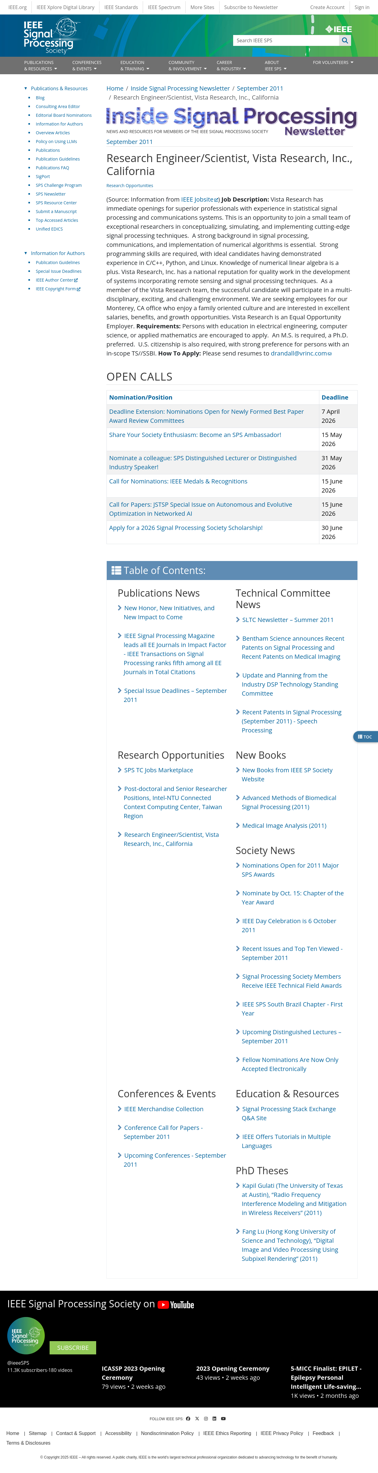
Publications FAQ (52, 168)
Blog (40, 97)
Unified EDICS (49, 229)
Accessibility (118, 1433)
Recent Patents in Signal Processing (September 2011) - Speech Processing (292, 721)
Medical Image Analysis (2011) (285, 825)
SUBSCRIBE (73, 1348)
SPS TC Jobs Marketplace (158, 770)
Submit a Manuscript (56, 211)
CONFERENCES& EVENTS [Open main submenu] (87, 65)
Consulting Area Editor (58, 106)
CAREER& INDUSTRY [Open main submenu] (229, 65)
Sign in (362, 7)
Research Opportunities (129, 185)
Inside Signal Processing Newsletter (180, 88)
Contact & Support (76, 1433)
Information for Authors (59, 124)
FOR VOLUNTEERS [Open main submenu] (331, 62)
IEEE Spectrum (164, 7)
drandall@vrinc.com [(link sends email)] (301, 353)
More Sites (202, 7)
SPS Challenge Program (59, 185)
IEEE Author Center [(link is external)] (57, 280)
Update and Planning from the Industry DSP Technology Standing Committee (290, 684)
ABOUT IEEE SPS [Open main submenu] (273, 65)
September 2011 (260, 88)
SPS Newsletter (51, 194)
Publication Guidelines (58, 159)
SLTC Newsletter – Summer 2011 (288, 620)
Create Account (327, 7)
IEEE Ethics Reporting (227, 1433)
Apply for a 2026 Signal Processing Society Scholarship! (185, 528)
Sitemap (38, 1433)
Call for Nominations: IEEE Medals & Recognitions (178, 481)
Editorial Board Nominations (64, 115)
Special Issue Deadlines (59, 271)
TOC (365, 736)
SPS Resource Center (56, 203)
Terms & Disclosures (28, 1443)
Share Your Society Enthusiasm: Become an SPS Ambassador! (195, 435)
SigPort (43, 176)
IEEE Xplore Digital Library (65, 7)
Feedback (323, 1433)
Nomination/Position (140, 397)
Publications (48, 150)
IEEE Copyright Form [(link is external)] (58, 289)
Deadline (335, 397)
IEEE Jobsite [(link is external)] (199, 199)
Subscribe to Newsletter (251, 7)
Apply (345, 40)
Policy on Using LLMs (56, 141)
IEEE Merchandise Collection (164, 1109)
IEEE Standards (121, 7)
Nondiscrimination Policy (167, 1433)
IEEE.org (17, 7)
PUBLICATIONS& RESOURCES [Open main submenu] (39, 65)
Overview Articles (53, 133)
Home (115, 88)
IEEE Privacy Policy (282, 1433)
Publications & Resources (59, 88)
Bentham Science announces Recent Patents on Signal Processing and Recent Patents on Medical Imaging (293, 647)
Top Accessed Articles (57, 220)
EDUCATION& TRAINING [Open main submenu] (132, 65)
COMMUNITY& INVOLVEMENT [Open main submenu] (185, 65)
